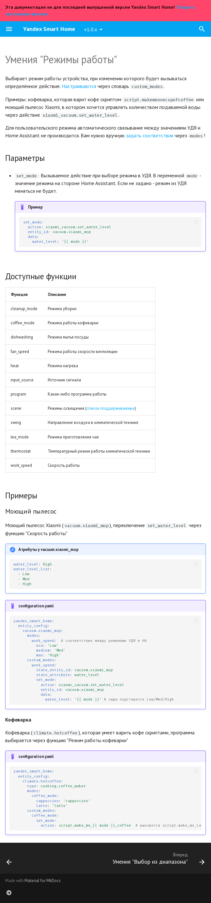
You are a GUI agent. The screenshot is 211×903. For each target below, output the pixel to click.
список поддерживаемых (110, 408)
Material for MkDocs (43, 880)
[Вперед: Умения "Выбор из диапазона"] (157, 860)
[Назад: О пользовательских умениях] (9, 860)
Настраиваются (79, 86)
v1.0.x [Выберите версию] (90, 29)
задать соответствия (149, 135)
